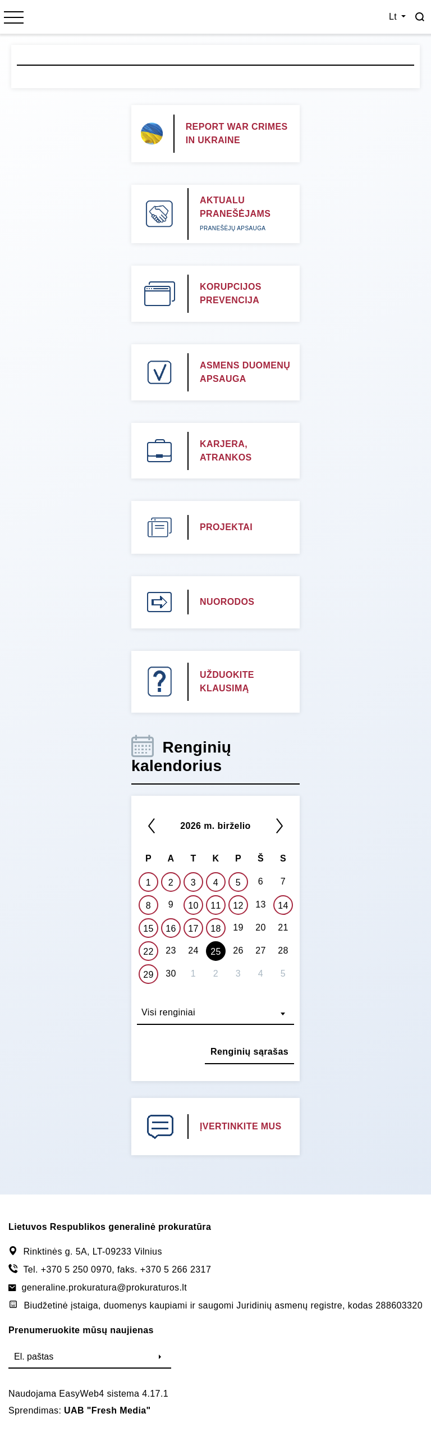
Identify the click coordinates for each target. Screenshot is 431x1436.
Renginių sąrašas (249, 1051)
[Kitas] (279, 825)
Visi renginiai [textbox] (168, 1012)
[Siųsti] (160, 1357)
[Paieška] (419, 17)
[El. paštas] (78, 1357)
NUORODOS (227, 602)
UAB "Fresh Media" (107, 1410)
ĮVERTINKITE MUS (241, 1126)
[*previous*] (151, 825)
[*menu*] (14, 18)
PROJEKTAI (226, 527)
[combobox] (215, 1013)
